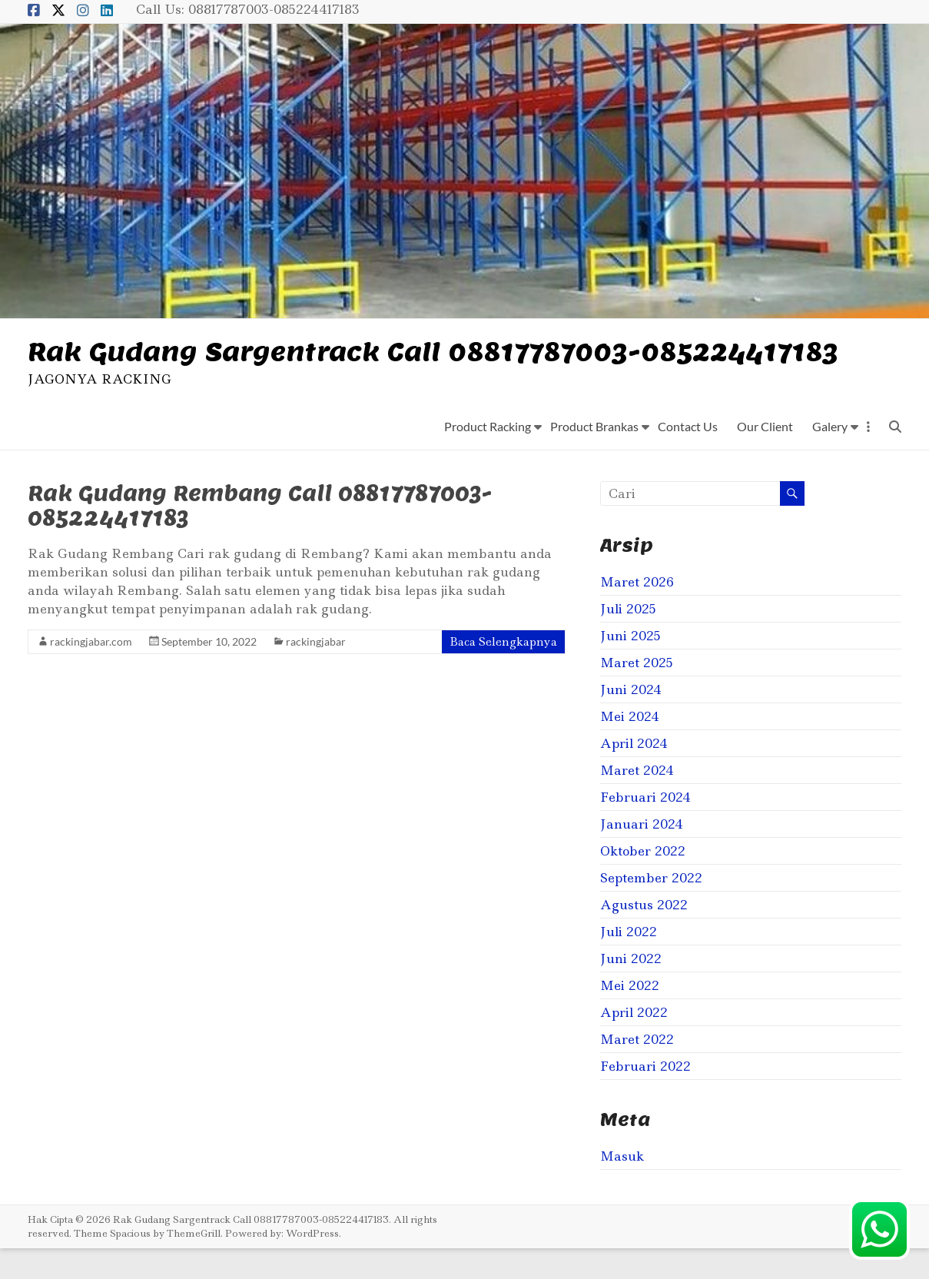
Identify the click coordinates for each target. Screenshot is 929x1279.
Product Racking (487, 457)
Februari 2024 (645, 827)
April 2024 (634, 774)
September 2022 (651, 908)
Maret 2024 (637, 800)
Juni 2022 (631, 989)
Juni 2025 (630, 666)
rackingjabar (316, 672)
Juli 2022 (628, 962)
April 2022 (634, 1043)
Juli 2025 (628, 639)
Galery (830, 457)
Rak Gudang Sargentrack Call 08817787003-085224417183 (373, 366)
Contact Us (688, 457)
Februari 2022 (645, 1096)
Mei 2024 (629, 747)
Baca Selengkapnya (503, 672)
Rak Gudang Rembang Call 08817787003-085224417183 (260, 536)
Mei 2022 (629, 1016)
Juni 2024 (631, 720)
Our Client (765, 457)
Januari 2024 (641, 854)
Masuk (622, 1186)
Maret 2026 (637, 612)
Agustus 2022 (644, 935)
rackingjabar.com (91, 672)
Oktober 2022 (642, 881)
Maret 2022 (637, 1069)
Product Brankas (594, 457)
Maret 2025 (636, 693)
